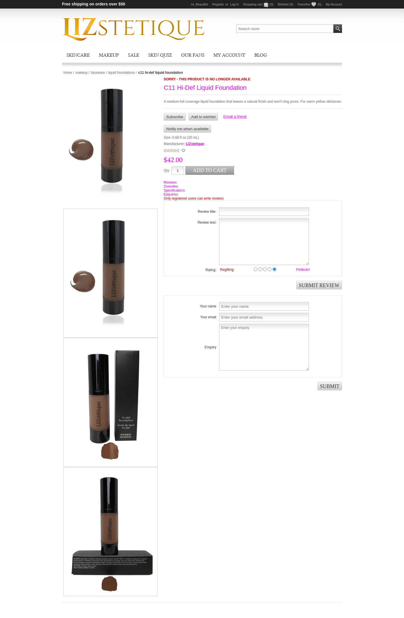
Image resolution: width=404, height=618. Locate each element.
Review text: (207, 222)
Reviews (170, 182)
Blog (260, 55)
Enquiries (171, 194)
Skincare (78, 55)
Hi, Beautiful (199, 4)
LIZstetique (195, 144)
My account (229, 55)
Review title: (207, 212)
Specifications (174, 190)
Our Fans (192, 55)
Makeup (109, 55)
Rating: (210, 270)
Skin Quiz (160, 55)
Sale (133, 55)
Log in (234, 4)
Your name (208, 306)
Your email (208, 317)
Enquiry (210, 347)
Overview (171, 186)
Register (218, 4)
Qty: (167, 170)
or (226, 4)
